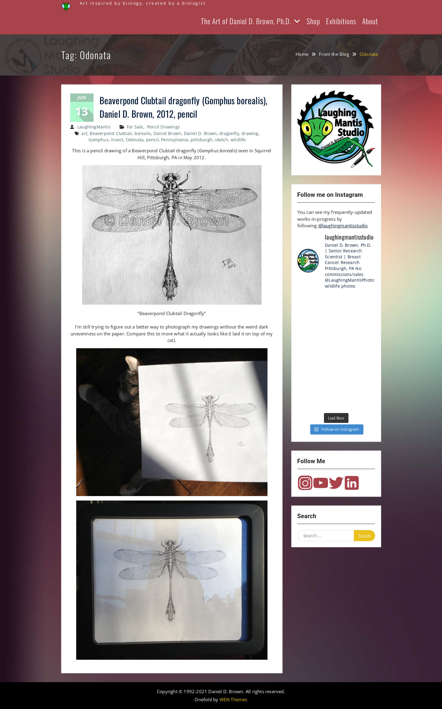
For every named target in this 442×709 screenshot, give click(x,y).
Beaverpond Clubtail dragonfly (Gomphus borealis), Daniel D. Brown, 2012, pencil (184, 106)
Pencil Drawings (163, 127)
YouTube (320, 483)
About (370, 21)
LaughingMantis (94, 127)
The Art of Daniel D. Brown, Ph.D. (246, 21)
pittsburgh (201, 139)
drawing (249, 133)
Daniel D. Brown (200, 133)
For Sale (135, 127)
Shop (313, 21)
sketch (221, 139)
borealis (142, 133)
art (84, 133)
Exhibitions (341, 21)
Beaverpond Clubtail (111, 133)
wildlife (238, 139)
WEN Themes (233, 699)
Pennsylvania (174, 139)
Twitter (336, 483)
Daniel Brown (167, 133)
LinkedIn (352, 483)
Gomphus (98, 139)
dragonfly (229, 133)
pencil (152, 139)
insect (117, 139)
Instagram (305, 483)
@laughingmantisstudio (343, 225)
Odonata (134, 139)
